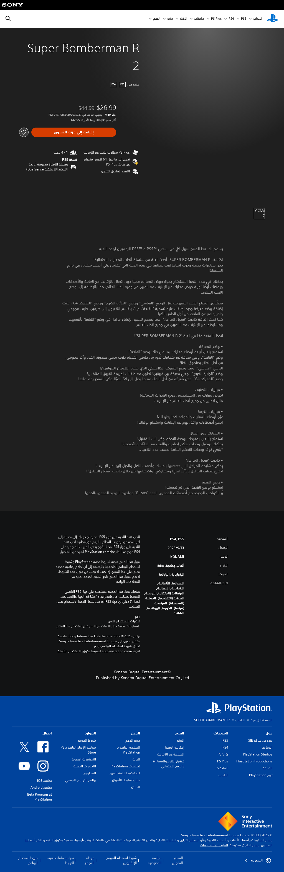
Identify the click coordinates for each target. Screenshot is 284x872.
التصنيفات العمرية (84, 759)
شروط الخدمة (87, 740)
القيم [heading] (179, 733)
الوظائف (267, 747)
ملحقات (199, 19)
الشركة (267, 768)
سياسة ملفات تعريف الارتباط (60, 860)
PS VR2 (223, 754)
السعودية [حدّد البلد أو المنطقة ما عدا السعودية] (258, 860)
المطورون (89, 773)
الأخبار (183, 19)
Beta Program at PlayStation (39, 797)
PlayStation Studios (257, 754)
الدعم (156, 19)
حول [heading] (269, 733)
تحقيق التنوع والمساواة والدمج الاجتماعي (168, 764)
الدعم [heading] (135, 733)
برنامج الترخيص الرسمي (80, 780)
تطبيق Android (41, 787)
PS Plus (216, 19)
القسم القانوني (177, 860)
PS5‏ (243, 19)
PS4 (231, 19)
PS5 (225, 740)
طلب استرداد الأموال (126, 780)
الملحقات (222, 768)
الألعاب (257, 19)
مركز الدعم (132, 740)
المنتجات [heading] (221, 733)
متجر (170, 19)
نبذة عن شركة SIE (260, 740)
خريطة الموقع (89, 860)
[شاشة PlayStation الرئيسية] (272, 18)
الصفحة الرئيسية (261, 720)
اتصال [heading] (47, 733)
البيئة (180, 740)
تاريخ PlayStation (260, 775)
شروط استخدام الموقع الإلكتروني (121, 860)
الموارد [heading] (90, 733)
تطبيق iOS (44, 780)
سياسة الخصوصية (154, 860)
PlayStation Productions (254, 761)
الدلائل (135, 787)
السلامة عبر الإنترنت (170, 754)
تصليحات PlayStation (125, 766)
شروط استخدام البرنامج (28, 860)
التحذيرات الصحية (84, 766)
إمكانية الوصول (174, 747)
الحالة (136, 759)
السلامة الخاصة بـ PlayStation (128, 750)
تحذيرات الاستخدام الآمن (124, 621)
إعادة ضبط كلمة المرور (125, 773)
